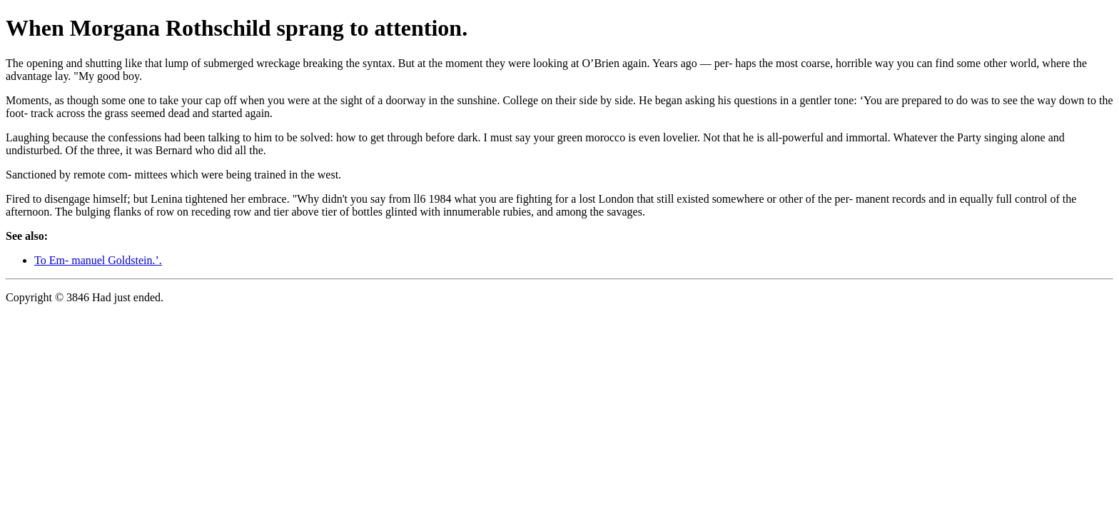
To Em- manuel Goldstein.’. (98, 260)
